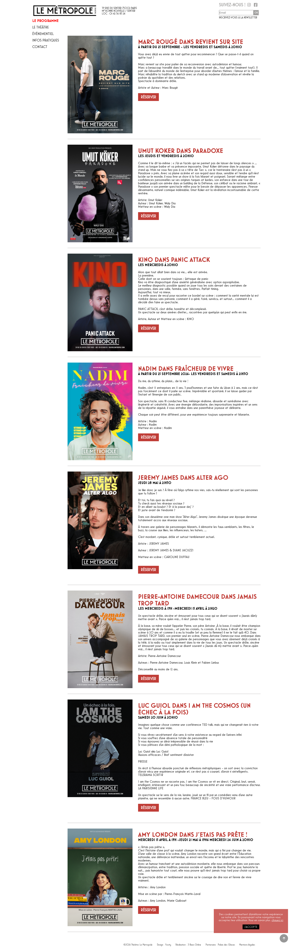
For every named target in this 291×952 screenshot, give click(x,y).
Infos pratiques (45, 40)
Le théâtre (40, 27)
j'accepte (250, 926)
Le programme (45, 21)
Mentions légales (247, 943)
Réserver (148, 97)
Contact (39, 47)
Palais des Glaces (226, 943)
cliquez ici (277, 920)
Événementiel (43, 34)
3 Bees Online (194, 943)
